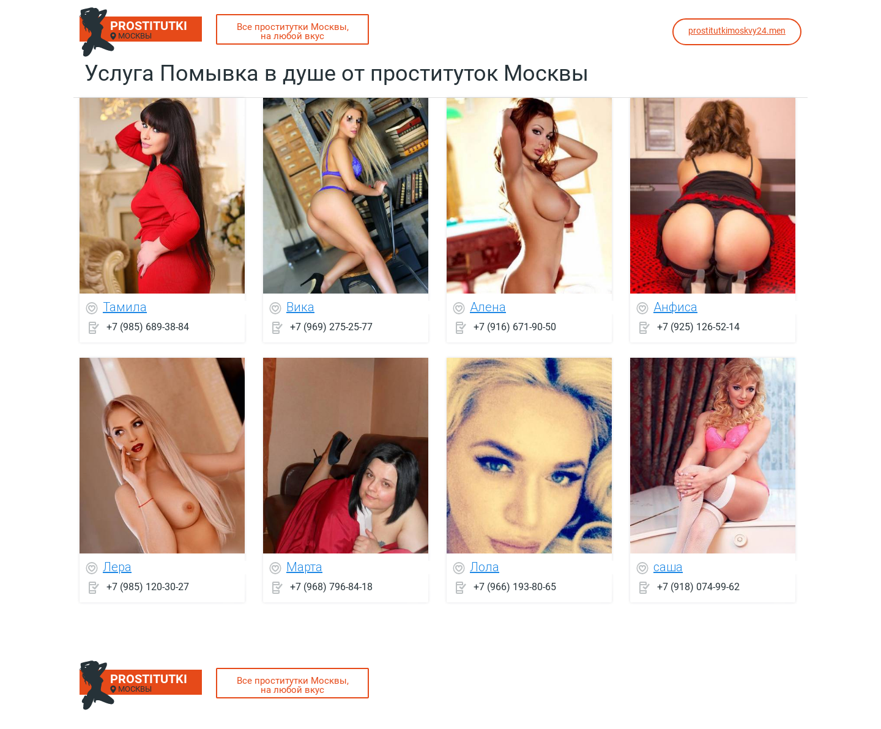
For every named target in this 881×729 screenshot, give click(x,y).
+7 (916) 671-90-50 (515, 327)
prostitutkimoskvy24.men (737, 30)
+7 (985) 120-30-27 (147, 587)
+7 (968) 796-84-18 (331, 587)
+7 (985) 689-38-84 (147, 327)
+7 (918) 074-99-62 (698, 587)
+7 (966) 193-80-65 (515, 587)
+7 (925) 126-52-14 (698, 327)
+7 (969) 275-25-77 (331, 327)
